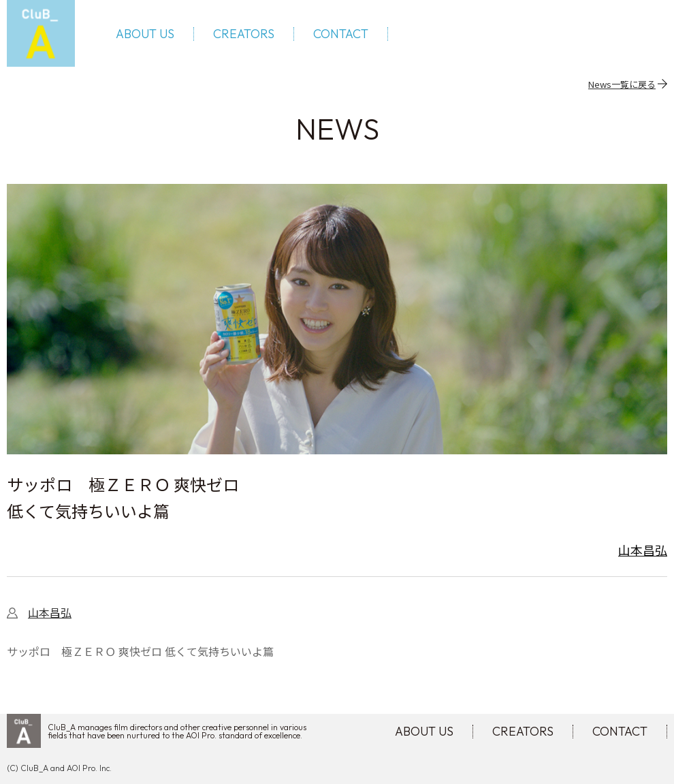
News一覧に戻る (622, 84)
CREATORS (243, 34)
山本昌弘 (642, 550)
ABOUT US (145, 34)
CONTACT (340, 34)
